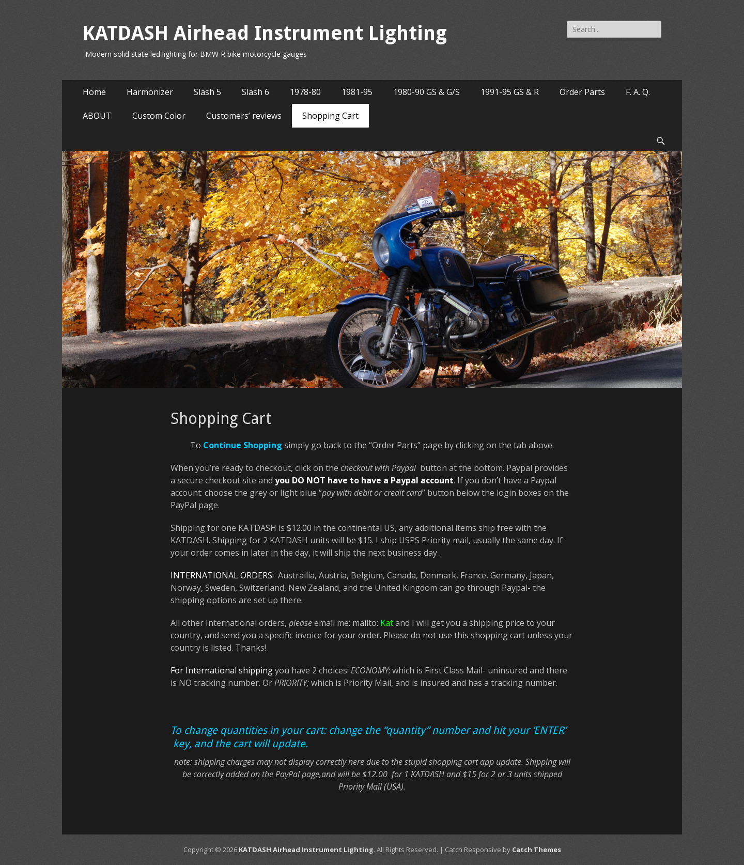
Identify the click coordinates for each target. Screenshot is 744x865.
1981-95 (357, 92)
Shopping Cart (330, 115)
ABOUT (97, 115)
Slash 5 (207, 92)
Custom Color (158, 115)
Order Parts (582, 92)
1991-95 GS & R (510, 92)
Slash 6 (255, 92)
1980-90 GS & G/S (426, 92)
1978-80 (305, 92)
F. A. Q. (638, 92)
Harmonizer (150, 92)
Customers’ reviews (244, 115)
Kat (386, 622)
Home (94, 92)
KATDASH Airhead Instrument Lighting (265, 33)
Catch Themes (536, 849)
